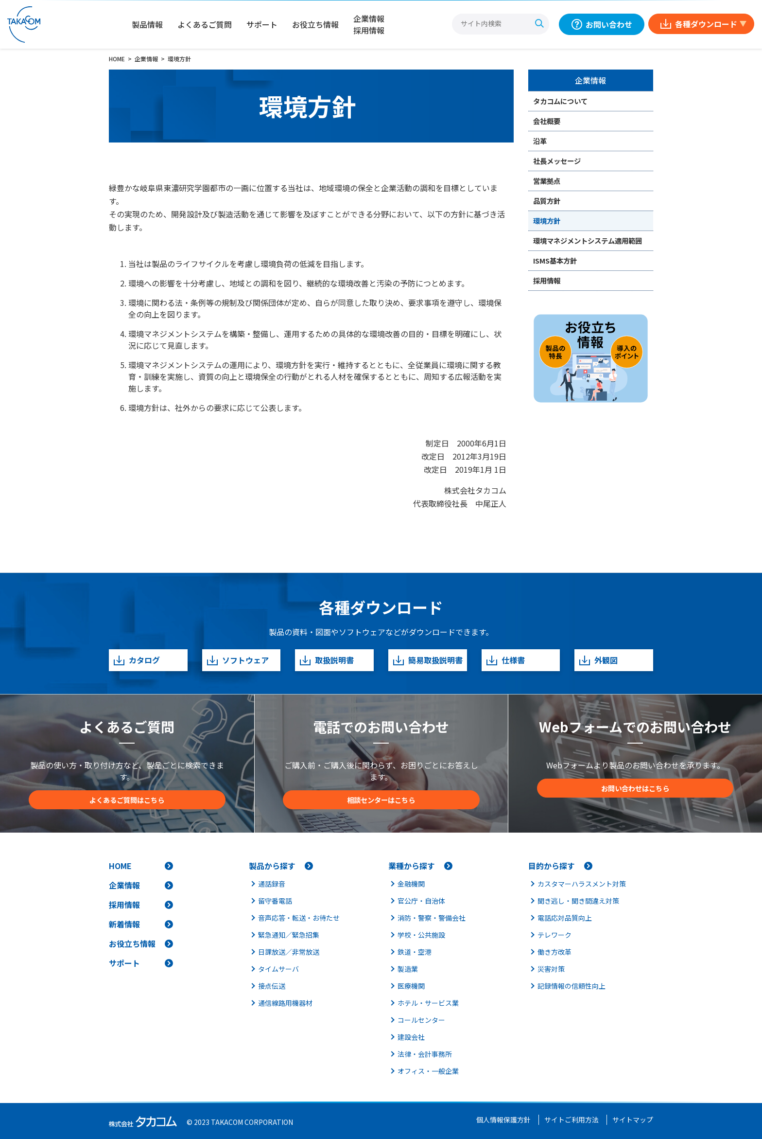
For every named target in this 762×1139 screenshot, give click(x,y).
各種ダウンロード (706, 24)
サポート (261, 24)
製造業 (408, 969)
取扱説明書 (326, 660)
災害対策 (551, 969)
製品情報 (147, 24)
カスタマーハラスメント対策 (581, 884)
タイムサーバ (278, 969)
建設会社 (411, 1037)
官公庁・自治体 (421, 901)
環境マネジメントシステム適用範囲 (587, 240)
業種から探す (411, 866)
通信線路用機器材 (285, 1003)
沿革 (540, 141)
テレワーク (554, 935)
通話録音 (271, 884)
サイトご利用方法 (571, 1119)
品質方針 (546, 201)
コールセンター (421, 1020)
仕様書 (505, 660)
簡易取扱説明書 (427, 660)
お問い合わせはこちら (635, 788)
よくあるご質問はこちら (126, 800)
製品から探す (272, 866)
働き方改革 (554, 952)
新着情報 (124, 924)
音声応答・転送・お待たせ (299, 918)
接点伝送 (271, 986)
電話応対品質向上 (564, 918)
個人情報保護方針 (503, 1119)
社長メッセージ (557, 161)
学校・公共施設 (421, 935)
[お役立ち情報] (591, 358)
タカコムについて (560, 101)
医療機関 (411, 986)
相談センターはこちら (381, 800)
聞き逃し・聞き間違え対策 (578, 901)
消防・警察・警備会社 (432, 918)
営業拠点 (546, 181)
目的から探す (551, 866)
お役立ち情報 (315, 24)
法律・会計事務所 (425, 1054)
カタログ (136, 660)
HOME (120, 866)
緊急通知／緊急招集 (288, 935)
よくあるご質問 (204, 24)
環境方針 (546, 220)
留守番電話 (275, 901)
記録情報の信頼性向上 (571, 986)
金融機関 (411, 884)
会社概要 (546, 121)
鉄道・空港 (415, 952)
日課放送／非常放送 (288, 952)
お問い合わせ (609, 24)
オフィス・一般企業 (428, 1071)
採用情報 (546, 280)
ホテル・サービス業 (428, 1003)
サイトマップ (632, 1119)
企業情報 (590, 80)
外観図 (598, 660)
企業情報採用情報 (368, 24)
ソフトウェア (237, 660)
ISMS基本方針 (555, 260)
